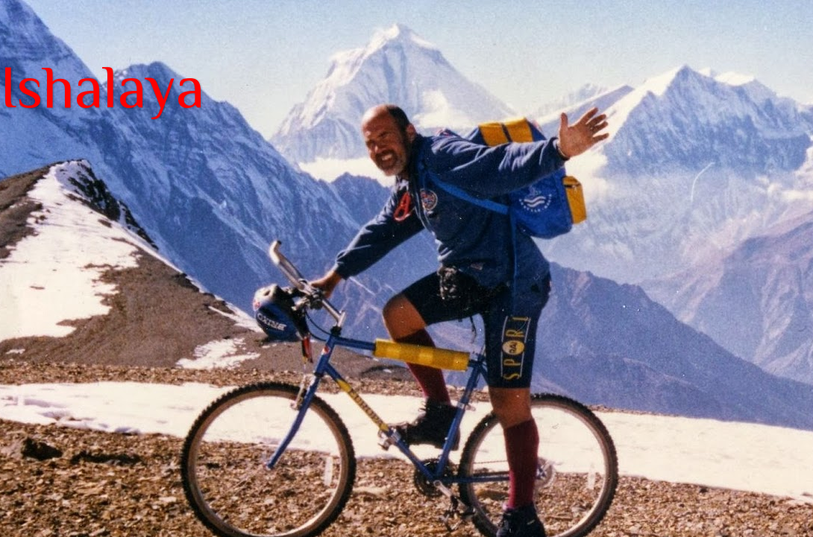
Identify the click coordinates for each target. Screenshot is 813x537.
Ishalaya (102, 87)
